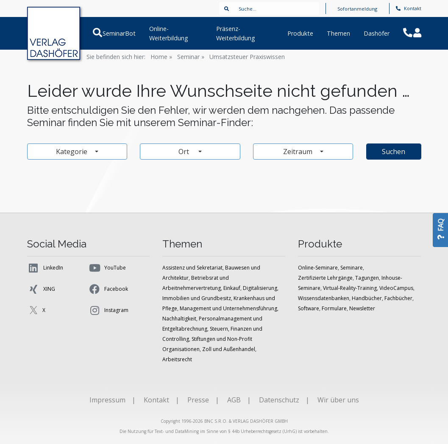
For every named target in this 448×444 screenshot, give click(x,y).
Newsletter (362, 308)
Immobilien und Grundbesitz (196, 298)
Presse (198, 400)
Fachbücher (398, 298)
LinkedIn (45, 268)
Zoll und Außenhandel (228, 349)
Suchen (393, 151)
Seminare (351, 267)
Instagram (108, 310)
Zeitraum (298, 151)
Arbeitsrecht (177, 359)
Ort (187, 151)
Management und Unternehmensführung (228, 308)
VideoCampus (396, 288)
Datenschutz (279, 400)
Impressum (107, 400)
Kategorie (72, 151)
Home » (161, 57)
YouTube (107, 268)
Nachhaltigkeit (179, 318)
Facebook (108, 289)
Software (308, 308)
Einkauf (231, 288)
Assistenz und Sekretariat (192, 267)
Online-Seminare (318, 267)
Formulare (334, 308)
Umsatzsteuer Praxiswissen (247, 57)
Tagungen (367, 277)
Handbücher (367, 298)
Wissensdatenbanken (323, 298)
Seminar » (190, 57)
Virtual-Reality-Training (350, 288)
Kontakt (408, 8)
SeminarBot (118, 33)
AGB (234, 400)
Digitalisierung (260, 288)
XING (41, 289)
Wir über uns (338, 400)
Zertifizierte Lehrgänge (325, 277)
